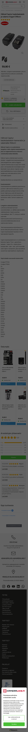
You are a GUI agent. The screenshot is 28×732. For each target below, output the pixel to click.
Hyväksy (14, 724)
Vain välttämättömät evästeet (14, 718)
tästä (7, 713)
